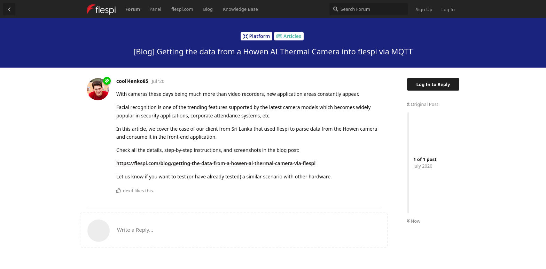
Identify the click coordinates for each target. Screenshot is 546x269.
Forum (132, 9)
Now (413, 221)
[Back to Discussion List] (9, 9)
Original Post (422, 104)
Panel (155, 9)
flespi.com (182, 9)
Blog (208, 9)
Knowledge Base (240, 9)
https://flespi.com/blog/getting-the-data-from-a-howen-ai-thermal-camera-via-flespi (215, 163)
